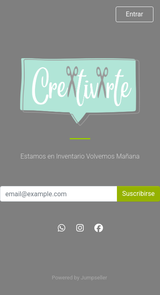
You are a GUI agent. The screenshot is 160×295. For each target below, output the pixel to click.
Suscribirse (138, 193)
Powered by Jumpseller (79, 278)
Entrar (134, 14)
